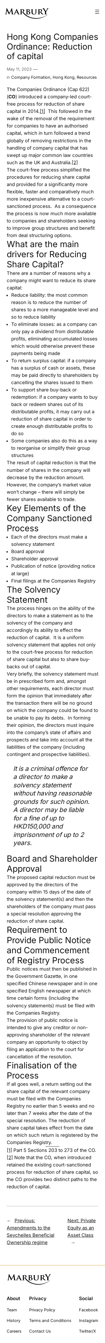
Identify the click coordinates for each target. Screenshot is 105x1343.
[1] (42, 111)
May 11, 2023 (19, 69)
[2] (75, 162)
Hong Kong (63, 77)
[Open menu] (97, 11)
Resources (87, 77)
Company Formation (30, 77)
